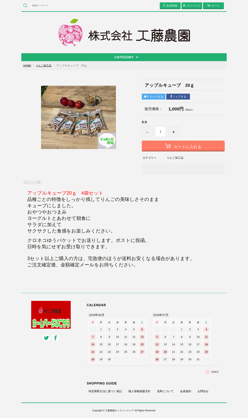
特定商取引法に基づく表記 (105, 391)
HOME (27, 65)
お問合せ (203, 391)
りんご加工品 (45, 65)
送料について (165, 391)
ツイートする (153, 96)
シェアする (178, 96)
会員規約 (185, 391)
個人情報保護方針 (139, 391)
